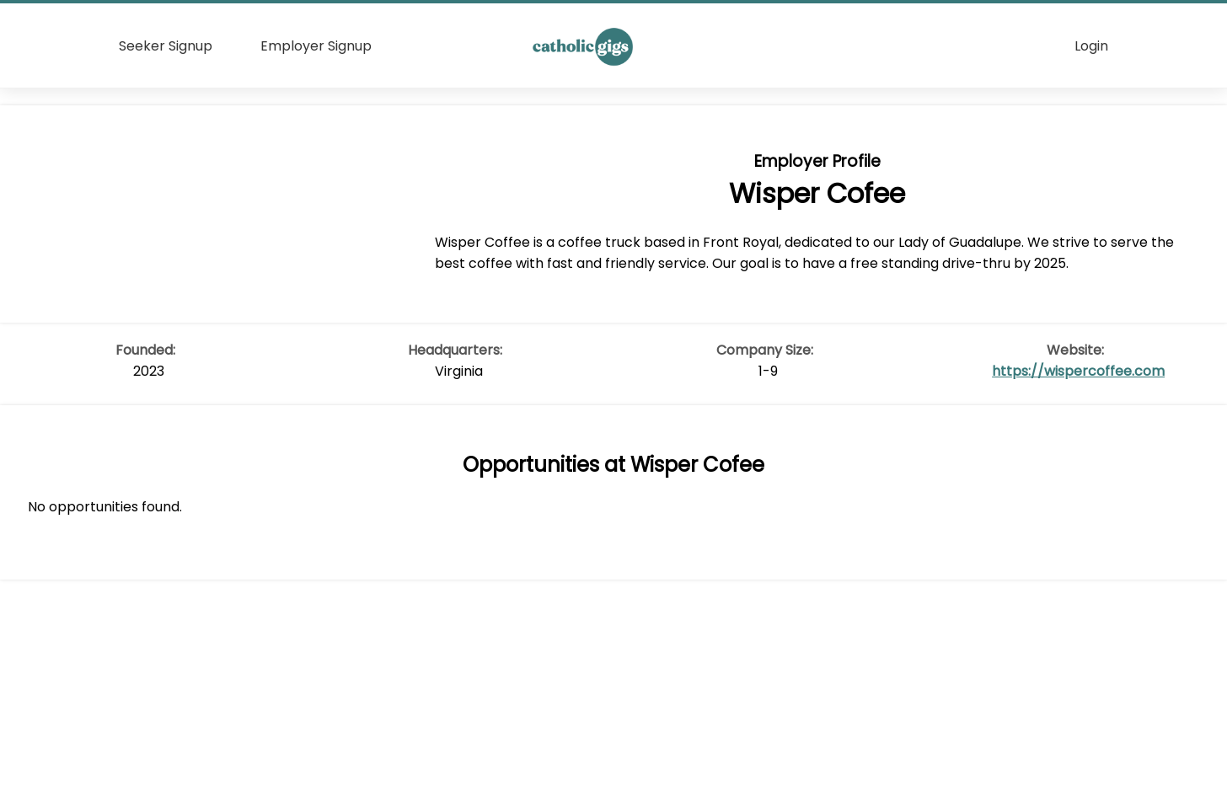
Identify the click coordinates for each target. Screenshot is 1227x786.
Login (1091, 46)
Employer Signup (316, 46)
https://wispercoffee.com (1078, 371)
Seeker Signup (165, 46)
